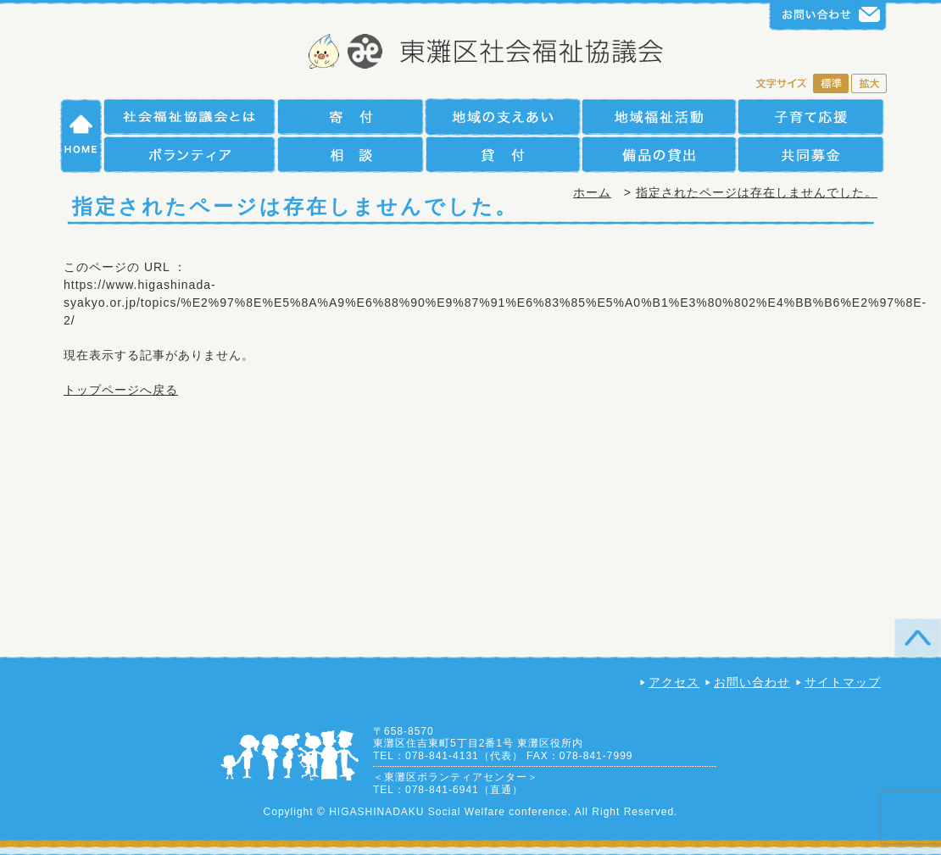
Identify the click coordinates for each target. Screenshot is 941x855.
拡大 (869, 84)
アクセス (674, 682)
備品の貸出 (659, 155)
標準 (831, 84)
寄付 (350, 116)
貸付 (502, 155)
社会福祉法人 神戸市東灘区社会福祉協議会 (471, 53)
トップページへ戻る (121, 390)
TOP (917, 638)
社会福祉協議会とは (189, 116)
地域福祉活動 (659, 116)
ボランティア (189, 155)
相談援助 (350, 155)
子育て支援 (811, 116)
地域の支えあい (502, 116)
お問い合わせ (752, 682)
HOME (81, 135)
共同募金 (811, 155)
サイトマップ (843, 682)
